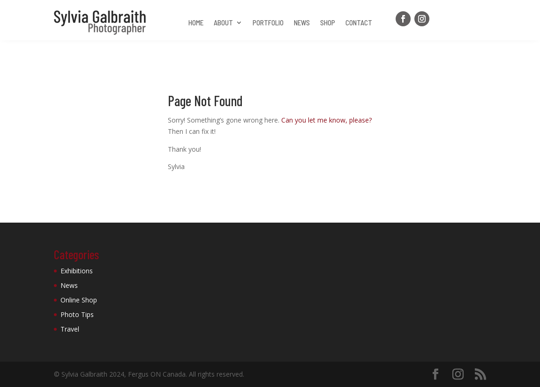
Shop (327, 22)
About (223, 22)
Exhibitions (76, 270)
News (302, 22)
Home (195, 22)
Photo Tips (77, 314)
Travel (69, 329)
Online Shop (78, 299)
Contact (358, 22)
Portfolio (268, 22)
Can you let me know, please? (326, 120)
